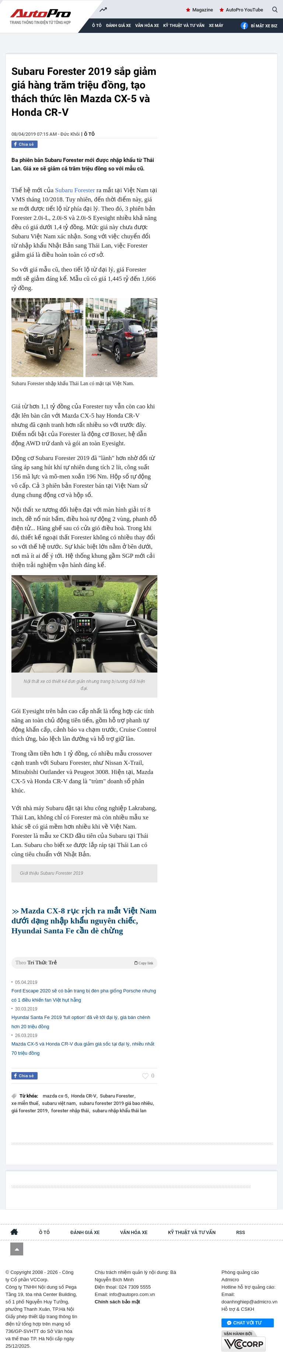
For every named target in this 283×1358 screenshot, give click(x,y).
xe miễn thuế (25, 1103)
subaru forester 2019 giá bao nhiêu (116, 1103)
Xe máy (216, 25)
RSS (240, 1232)
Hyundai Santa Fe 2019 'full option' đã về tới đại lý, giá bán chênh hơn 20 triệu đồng (80, 1022)
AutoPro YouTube (244, 10)
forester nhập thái (70, 1110)
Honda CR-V (84, 1096)
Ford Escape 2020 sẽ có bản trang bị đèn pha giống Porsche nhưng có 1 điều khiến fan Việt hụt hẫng (83, 995)
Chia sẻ (26, 144)
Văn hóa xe (147, 25)
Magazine (202, 10)
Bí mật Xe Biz (258, 26)
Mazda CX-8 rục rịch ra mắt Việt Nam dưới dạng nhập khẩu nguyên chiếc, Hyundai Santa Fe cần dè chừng (83, 920)
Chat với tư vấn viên (244, 1323)
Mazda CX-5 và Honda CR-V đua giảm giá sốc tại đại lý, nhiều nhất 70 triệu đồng (82, 1048)
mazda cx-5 (56, 1096)
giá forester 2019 (30, 1110)
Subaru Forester (75, 190)
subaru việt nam (59, 1103)
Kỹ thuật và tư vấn (184, 25)
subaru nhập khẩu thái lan (119, 1110)
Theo (84, 962)
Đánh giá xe (118, 25)
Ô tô (89, 134)
